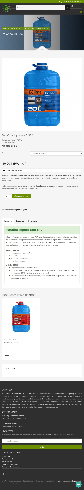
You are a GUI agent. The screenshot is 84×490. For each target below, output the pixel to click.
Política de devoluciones (11, 467)
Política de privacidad (9, 461)
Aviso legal (6, 456)
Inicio (5, 29)
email (20, 426)
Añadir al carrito (21, 196)
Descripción (8, 221)
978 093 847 (78, 2)
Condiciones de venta (10, 464)
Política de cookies (8, 459)
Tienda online (15, 29)
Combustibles (28, 29)
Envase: (5, 153)
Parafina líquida (42, 29)
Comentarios (32, 221)
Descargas (20, 221)
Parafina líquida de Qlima (17, 210)
